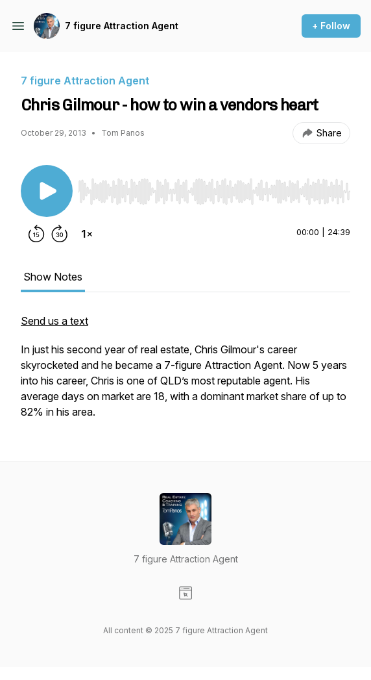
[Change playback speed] (87, 234)
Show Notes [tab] (52, 276)
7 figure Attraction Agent (121, 25)
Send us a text (54, 320)
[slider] (214, 191)
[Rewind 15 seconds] (36, 234)
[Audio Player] (214, 187)
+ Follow (331, 25)
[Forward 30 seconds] (60, 234)
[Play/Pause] (47, 191)
